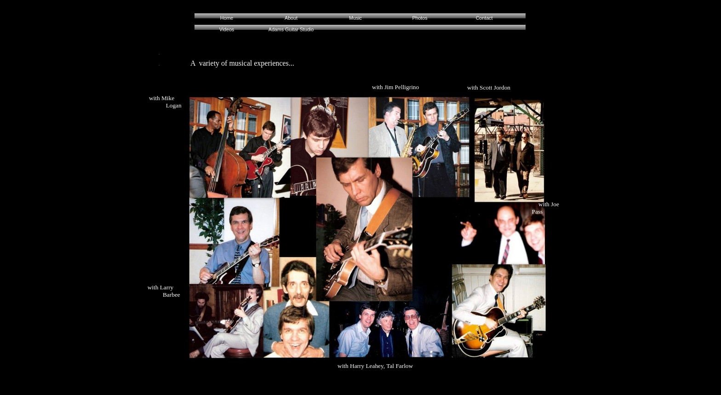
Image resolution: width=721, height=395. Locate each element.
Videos (226, 29)
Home (226, 18)
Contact (484, 18)
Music (355, 18)
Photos (419, 18)
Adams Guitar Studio (291, 29)
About (291, 18)
